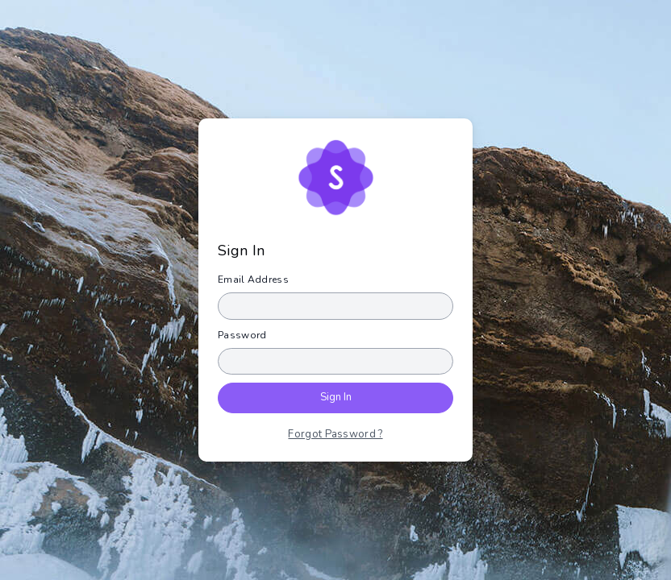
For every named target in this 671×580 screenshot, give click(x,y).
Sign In (336, 397)
